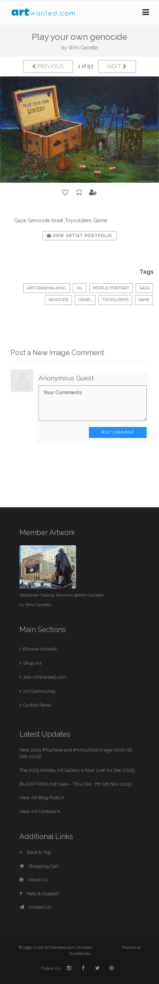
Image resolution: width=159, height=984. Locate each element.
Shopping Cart (38, 866)
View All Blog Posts (41, 797)
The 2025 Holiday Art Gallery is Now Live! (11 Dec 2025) (77, 770)
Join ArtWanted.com (44, 677)
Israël (85, 300)
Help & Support (39, 893)
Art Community (39, 691)
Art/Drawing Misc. (47, 288)
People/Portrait (111, 288)
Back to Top (35, 852)
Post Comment (117, 432)
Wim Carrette (83, 47)
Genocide (58, 300)
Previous (48, 66)
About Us (33, 879)
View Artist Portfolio (79, 235)
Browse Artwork (40, 649)
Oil (79, 288)
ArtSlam (85, 947)
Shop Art (32, 663)
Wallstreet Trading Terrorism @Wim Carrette (61, 595)
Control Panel (37, 705)
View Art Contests (39, 811)
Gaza (144, 288)
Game (143, 300)
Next (117, 66)
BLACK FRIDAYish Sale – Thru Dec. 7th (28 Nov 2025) (75, 784)
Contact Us (35, 907)
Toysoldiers (115, 300)
